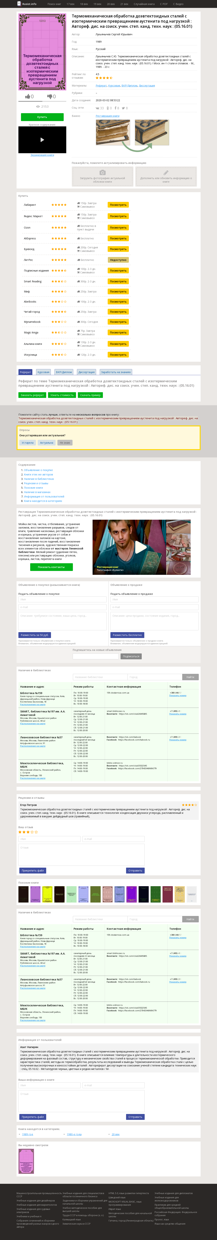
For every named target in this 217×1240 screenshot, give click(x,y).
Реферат (101, 85)
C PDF (164, 4)
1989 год (27, 1134)
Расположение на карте (32, 704)
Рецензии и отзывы (36, 483)
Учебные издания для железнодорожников (167, 1199)
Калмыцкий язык (72, 1219)
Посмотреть (118, 204)
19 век (97, 4)
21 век (124, 4)
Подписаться (131, 656)
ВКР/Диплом (129, 85)
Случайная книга (144, 4)
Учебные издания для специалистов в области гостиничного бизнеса (83, 1195)
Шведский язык (117, 1197)
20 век (111, 4)
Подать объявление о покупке (38, 594)
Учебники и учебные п (29, 1216)
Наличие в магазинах (37, 492)
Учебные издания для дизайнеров (36, 1200)
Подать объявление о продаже (131, 594)
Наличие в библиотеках (39, 479)
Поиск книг (54, 4)
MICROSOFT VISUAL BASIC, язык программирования (125, 1203)
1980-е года (74, 1134)
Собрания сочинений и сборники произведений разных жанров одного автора (38, 1223)
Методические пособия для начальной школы (130, 1215)
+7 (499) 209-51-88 (178, 737)
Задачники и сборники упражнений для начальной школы (85, 1202)
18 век (84, 4)
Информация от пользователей (44, 496)
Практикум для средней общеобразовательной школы (172, 1206)
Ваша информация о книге (36, 1079)
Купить (42, 117)
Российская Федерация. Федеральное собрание (176, 1214)
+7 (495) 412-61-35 (178, 711)
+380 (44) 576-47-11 (178, 692)
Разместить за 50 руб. (35, 635)
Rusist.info (29, 4)
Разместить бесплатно (127, 635)
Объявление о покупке (38, 470)
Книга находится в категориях (43, 501)
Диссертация (147, 85)
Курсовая (114, 85)
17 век (71, 4)
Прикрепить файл (33, 870)
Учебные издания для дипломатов (174, 1193)
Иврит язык (115, 1209)
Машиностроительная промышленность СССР (39, 1195)
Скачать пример (90, 395)
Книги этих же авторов (38, 474)
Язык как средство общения (170, 1223)
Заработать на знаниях (116, 372)
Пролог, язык (162, 1219)
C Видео (178, 4)
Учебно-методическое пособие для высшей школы (82, 1209)
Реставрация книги (107, 116)
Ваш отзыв (25, 827)
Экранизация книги (42, 141)
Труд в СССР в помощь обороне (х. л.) (83, 1215)
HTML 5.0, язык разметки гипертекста (129, 1193)
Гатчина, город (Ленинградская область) (131, 1220)
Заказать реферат (32, 395)
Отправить (135, 870)
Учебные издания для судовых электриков (33, 1210)
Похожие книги (33, 487)
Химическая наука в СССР (77, 1223)
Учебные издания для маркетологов (37, 1204)
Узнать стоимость (62, 395)
